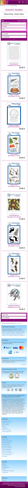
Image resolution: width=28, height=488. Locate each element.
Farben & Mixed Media (6, 449)
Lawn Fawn (22, 332)
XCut (20, 335)
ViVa (18, 335)
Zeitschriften (4, 456)
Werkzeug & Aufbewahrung (7, 452)
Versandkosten (19, 323)
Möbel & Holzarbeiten (6, 429)
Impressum (4, 480)
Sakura (3, 335)
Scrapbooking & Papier (6, 421)
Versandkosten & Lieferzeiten (8, 470)
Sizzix (7, 335)
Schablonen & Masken (6, 446)
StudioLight (10, 335)
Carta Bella (8, 331)
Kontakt (3, 464)
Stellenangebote (5, 467)
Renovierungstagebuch (6, 431)
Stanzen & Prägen (6, 444)
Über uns (4, 469)
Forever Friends (8, 332)
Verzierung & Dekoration (7, 447)
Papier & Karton (5, 439)
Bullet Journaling (5, 424)
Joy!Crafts (17, 332)
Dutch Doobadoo (18, 331)
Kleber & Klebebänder (6, 451)
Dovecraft (13, 331)
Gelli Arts (13, 332)
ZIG (24, 335)
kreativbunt (7, 5)
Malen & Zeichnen (5, 422)
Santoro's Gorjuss (18, 330)
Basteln (3, 426)
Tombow (15, 335)
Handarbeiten (5, 428)
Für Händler (4, 465)
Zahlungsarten (5, 472)
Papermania (20, 334)
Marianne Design (5, 334)
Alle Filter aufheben (21, 20)
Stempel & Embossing (6, 442)
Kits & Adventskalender (6, 454)
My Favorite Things (13, 334)
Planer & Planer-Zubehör (7, 440)
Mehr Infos (24, 364)
